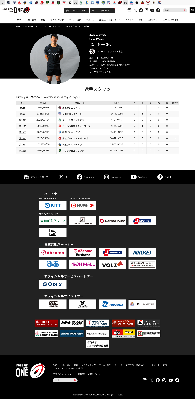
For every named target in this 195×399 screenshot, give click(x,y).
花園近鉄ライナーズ (72, 114)
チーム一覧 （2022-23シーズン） (37, 26)
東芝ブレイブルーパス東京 (75, 138)
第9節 (22, 113)
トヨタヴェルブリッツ (73, 151)
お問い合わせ (94, 374)
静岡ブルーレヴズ (71, 132)
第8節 (22, 107)
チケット (129, 19)
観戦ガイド (101, 10)
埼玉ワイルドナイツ (72, 144)
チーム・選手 (75, 19)
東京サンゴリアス (71, 108)
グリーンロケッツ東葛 (73, 120)
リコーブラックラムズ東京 (66, 26)
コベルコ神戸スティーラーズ (76, 126)
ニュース (90, 19)
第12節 (22, 132)
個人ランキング (57, 19)
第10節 (22, 120)
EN (192, 10)
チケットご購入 (75, 10)
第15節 (22, 150)
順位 (43, 19)
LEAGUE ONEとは (170, 19)
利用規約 (81, 374)
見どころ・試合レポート (109, 19)
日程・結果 (31, 19)
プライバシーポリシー (63, 374)
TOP (19, 19)
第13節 (22, 138)
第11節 (22, 126)
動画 (141, 19)
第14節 (22, 144)
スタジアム (152, 19)
